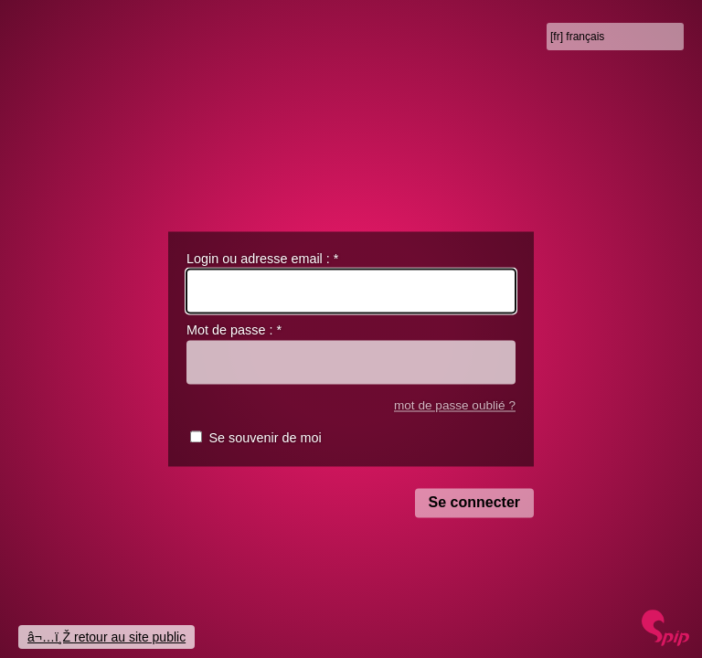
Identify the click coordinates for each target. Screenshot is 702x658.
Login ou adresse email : (262, 258)
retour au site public (130, 637)
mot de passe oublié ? (455, 405)
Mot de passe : (234, 331)
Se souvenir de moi (264, 438)
